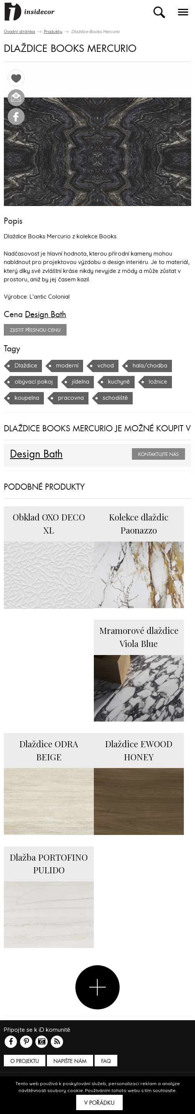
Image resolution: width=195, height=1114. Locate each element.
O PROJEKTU (24, 1061)
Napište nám (70, 1061)
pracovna (71, 397)
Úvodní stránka (19, 31)
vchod (105, 365)
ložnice (158, 381)
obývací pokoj (34, 381)
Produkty (53, 31)
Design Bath (45, 314)
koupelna (27, 397)
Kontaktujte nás (158, 454)
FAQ (106, 1061)
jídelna (80, 381)
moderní (67, 365)
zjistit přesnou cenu (35, 330)
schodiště (115, 397)
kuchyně (119, 381)
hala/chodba (150, 365)
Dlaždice (26, 365)
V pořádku (99, 1102)
